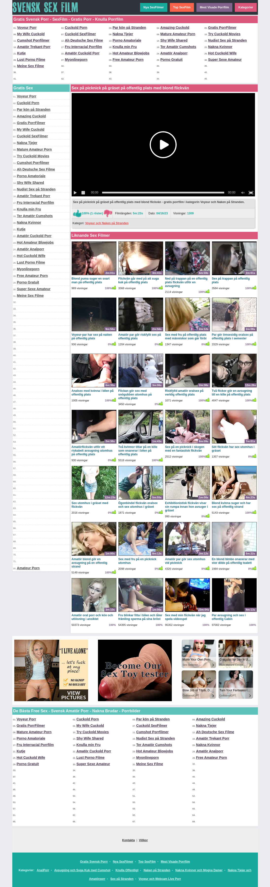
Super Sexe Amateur (225, 60)
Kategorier (245, 7)
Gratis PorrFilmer (222, 28)
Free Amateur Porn (128, 60)
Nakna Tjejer (123, 34)
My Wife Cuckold (31, 34)
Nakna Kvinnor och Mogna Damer (199, 870)
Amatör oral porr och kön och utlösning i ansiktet (92, 617)
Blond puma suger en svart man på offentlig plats (91, 280)
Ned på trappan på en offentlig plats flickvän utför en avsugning (186, 282)
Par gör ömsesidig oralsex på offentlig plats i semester (232, 336)
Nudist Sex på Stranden (227, 40)
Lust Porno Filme (31, 60)
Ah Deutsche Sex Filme (84, 40)
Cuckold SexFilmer (80, 34)
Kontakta (128, 840)
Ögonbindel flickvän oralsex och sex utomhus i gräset (138, 504)
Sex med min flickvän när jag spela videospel (185, 617)
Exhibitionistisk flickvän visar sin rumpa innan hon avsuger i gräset (186, 506)
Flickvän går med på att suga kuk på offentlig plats (138, 280)
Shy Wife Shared (174, 40)
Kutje (21, 53)
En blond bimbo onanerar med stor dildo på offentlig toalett (233, 561)
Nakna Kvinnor (220, 47)
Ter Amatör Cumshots (178, 47)
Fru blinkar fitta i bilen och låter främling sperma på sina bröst (140, 617)
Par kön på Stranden (129, 28)
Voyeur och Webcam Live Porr (160, 879)
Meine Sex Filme (30, 66)
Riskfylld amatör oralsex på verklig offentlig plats (184, 392)
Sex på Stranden (121, 879)
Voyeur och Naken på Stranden (107, 223)
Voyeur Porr (27, 28)
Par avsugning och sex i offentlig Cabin (229, 617)
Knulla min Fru (125, 47)
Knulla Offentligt (126, 870)
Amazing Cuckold (174, 28)
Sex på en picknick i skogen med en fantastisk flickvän (184, 448)
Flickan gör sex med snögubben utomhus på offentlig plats (135, 394)
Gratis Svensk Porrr (94, 861)
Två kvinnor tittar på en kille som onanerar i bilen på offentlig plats (138, 450)
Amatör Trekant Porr (33, 47)
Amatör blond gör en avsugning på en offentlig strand (89, 562)
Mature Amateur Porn (177, 34)
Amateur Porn (28, 568)
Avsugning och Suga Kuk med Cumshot (82, 870)
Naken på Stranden (156, 870)
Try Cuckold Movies (224, 34)
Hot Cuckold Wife (222, 53)
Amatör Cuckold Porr (82, 53)
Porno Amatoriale (127, 40)
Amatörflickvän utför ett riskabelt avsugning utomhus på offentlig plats (92, 450)
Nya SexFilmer (153, 7)
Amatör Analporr (174, 53)
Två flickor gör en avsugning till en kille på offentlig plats (232, 392)
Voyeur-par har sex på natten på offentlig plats (92, 336)
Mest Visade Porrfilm (214, 7)
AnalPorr (43, 870)
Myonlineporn (76, 60)
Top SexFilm (182, 7)
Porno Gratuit (171, 60)
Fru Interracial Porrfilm (83, 47)
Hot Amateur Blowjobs (131, 53)
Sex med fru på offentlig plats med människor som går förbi (186, 336)
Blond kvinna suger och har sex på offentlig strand (231, 504)
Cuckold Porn (76, 28)
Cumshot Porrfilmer (33, 40)
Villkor (143, 840)
